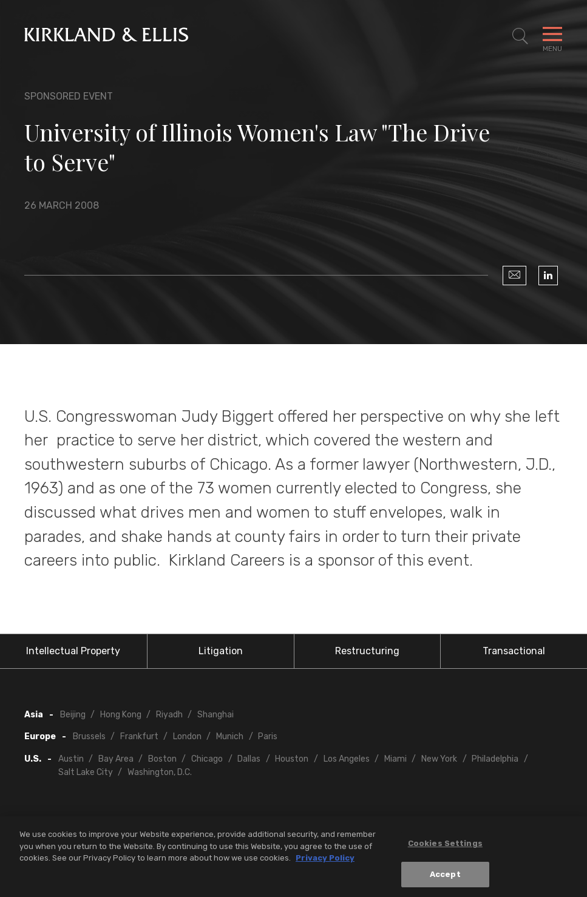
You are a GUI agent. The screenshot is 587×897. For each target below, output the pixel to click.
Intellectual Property (73, 651)
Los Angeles (347, 759)
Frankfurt (139, 736)
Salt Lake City (85, 772)
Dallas (248, 759)
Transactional (514, 651)
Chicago (207, 759)
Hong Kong (120, 714)
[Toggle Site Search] (520, 36)
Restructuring (367, 651)
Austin (71, 759)
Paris (267, 736)
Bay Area (116, 759)
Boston (162, 759)
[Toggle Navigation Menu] (552, 36)
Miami (395, 759)
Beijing (73, 714)
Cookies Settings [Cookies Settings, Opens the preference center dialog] (445, 846)
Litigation (220, 651)
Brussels (89, 736)
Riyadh (169, 714)
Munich (229, 736)
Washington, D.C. (159, 772)
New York (439, 759)
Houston (291, 759)
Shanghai (215, 714)
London (187, 736)
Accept (445, 877)
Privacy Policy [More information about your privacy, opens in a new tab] (325, 861)
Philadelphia (495, 759)
